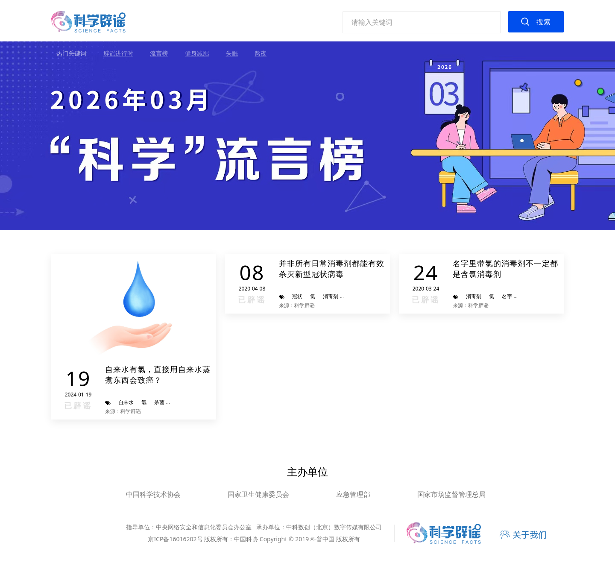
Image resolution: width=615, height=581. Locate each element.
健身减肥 (197, 53)
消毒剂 (330, 296)
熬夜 (260, 53)
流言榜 (159, 53)
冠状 (297, 296)
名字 (507, 296)
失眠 (232, 53)
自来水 (126, 402)
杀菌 (159, 402)
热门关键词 (71, 53)
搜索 (543, 21)
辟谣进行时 (118, 53)
